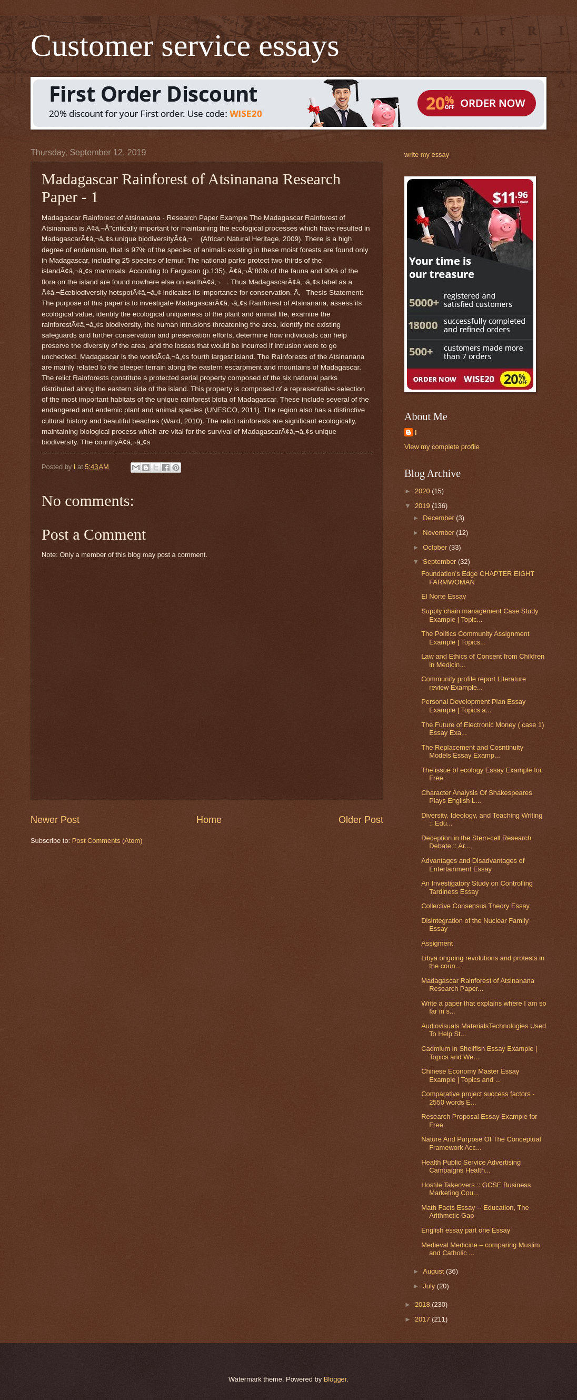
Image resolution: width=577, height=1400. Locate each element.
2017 (423, 1319)
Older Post (361, 820)
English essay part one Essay (465, 1230)
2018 (423, 1304)
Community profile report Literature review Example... (473, 683)
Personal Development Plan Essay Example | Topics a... (473, 705)
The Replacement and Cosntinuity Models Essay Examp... (472, 751)
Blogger (335, 1379)
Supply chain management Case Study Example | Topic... (480, 615)
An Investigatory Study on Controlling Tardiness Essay (477, 887)
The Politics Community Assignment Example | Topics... (475, 638)
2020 (423, 491)
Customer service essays (185, 45)
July (429, 1286)
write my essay (426, 154)
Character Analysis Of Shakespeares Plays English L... (476, 797)
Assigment (437, 943)
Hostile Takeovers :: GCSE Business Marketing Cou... (476, 1189)
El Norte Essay (443, 596)
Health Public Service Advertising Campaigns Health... (471, 1166)
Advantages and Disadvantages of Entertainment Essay (472, 864)
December (439, 518)
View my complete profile (442, 447)
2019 (423, 506)
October (436, 547)
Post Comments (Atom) (107, 841)
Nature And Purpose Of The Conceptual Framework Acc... (481, 1143)
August (434, 1271)
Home (209, 820)
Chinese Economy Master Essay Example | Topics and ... (470, 1075)
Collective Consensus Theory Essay (475, 906)
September (440, 561)
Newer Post (55, 820)
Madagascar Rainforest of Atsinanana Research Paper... (477, 984)
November (439, 533)
